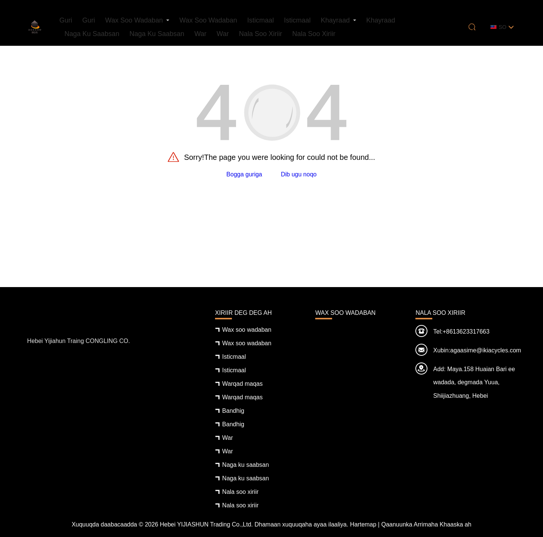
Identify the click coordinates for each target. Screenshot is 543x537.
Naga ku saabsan (92, 34)
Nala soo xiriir (260, 34)
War (200, 34)
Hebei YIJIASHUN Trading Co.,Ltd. (206, 524)
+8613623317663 (465, 331)
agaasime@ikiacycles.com (485, 350)
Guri (65, 20)
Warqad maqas (242, 384)
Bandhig (233, 411)
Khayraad (335, 20)
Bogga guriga (244, 174)
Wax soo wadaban (134, 20)
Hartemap (363, 524)
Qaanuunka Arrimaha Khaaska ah (426, 524)
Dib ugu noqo (299, 174)
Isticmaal (260, 20)
